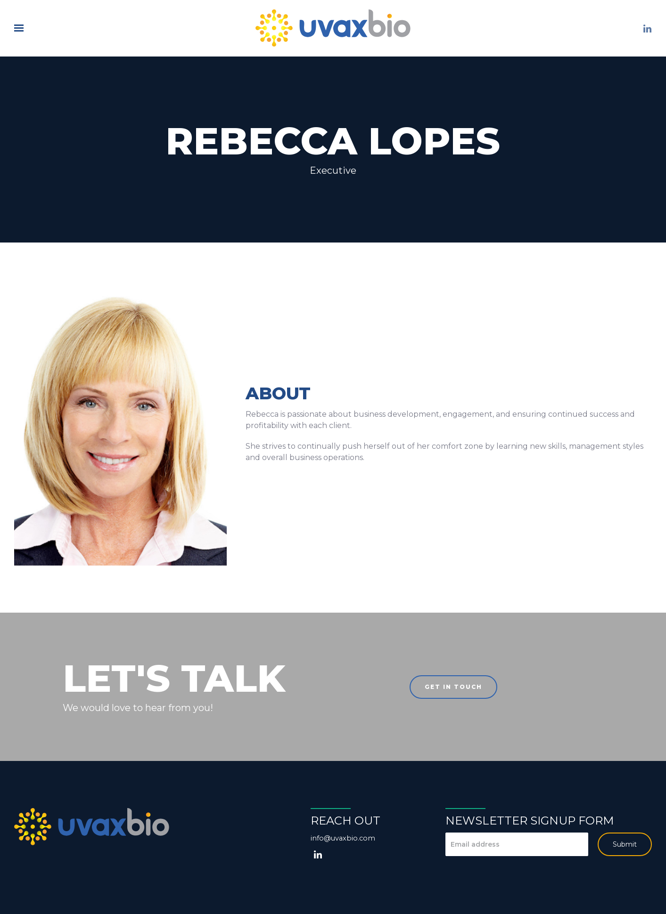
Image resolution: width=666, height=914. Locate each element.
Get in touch (453, 686)
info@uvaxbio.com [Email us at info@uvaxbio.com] (343, 838)
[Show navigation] (21, 28)
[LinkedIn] (647, 28)
